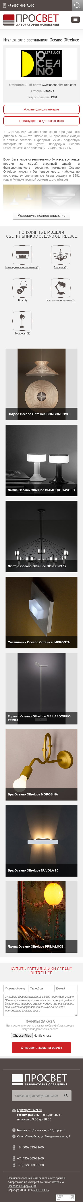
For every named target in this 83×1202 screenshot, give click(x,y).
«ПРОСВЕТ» (41, 1190)
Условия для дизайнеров (41, 109)
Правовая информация (22, 1186)
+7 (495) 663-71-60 (21, 5)
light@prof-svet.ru (29, 1110)
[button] (75, 20)
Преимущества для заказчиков (41, 121)
